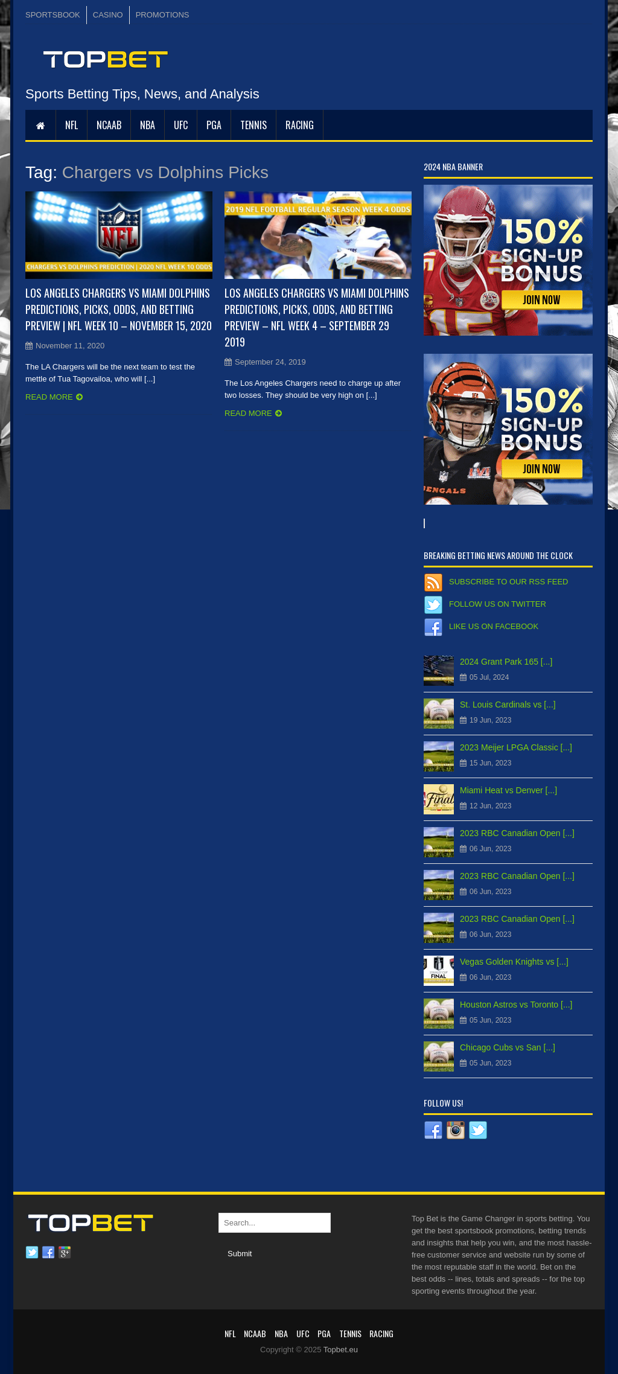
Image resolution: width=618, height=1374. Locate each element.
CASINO (108, 14)
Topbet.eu (340, 1349)
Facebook (48, 1252)
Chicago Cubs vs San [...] (507, 1047)
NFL (71, 125)
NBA (147, 125)
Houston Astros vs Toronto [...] (516, 1004)
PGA (213, 125)
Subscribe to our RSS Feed (508, 581)
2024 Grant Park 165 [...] (506, 661)
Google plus (64, 1252)
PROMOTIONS (163, 14)
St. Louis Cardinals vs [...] (508, 704)
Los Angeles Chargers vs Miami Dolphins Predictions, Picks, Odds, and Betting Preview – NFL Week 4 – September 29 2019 (317, 317)
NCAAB (109, 125)
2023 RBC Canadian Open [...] (517, 833)
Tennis (253, 125)
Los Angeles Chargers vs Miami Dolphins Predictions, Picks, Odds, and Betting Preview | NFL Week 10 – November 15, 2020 (118, 309)
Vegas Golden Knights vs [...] (514, 962)
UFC (181, 125)
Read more (49, 396)
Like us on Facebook (493, 626)
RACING (299, 125)
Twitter (32, 1252)
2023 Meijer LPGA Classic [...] (516, 747)
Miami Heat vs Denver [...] (508, 790)
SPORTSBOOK (52, 14)
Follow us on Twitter (497, 604)
